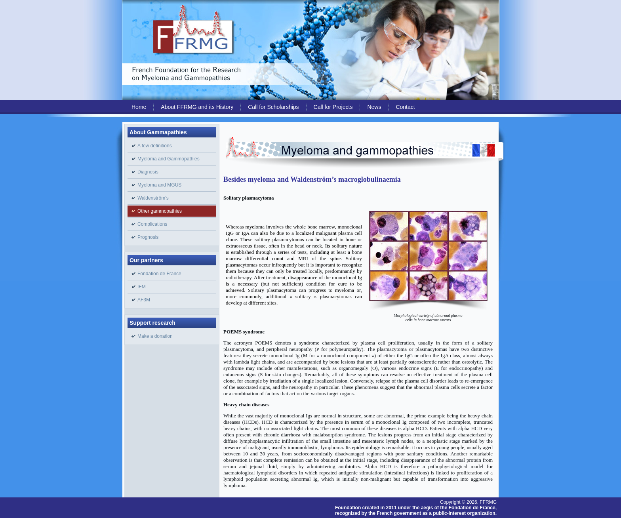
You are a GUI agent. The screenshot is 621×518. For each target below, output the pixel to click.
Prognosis (147, 237)
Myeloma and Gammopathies (168, 159)
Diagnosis (147, 172)
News (374, 107)
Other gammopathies (159, 211)
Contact (405, 107)
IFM (141, 286)
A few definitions (154, 146)
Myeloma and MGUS (159, 185)
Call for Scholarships (273, 107)
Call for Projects (333, 107)
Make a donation (155, 336)
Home (138, 107)
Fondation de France (159, 273)
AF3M (143, 300)
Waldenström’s (153, 198)
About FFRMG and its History (197, 107)
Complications (152, 224)
